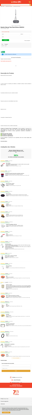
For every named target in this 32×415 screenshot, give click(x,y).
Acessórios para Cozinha (16, 6)
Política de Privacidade (16, 410)
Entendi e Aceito (6, 412)
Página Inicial (2, 6)
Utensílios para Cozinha (9, 6)
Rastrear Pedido (6, 398)
